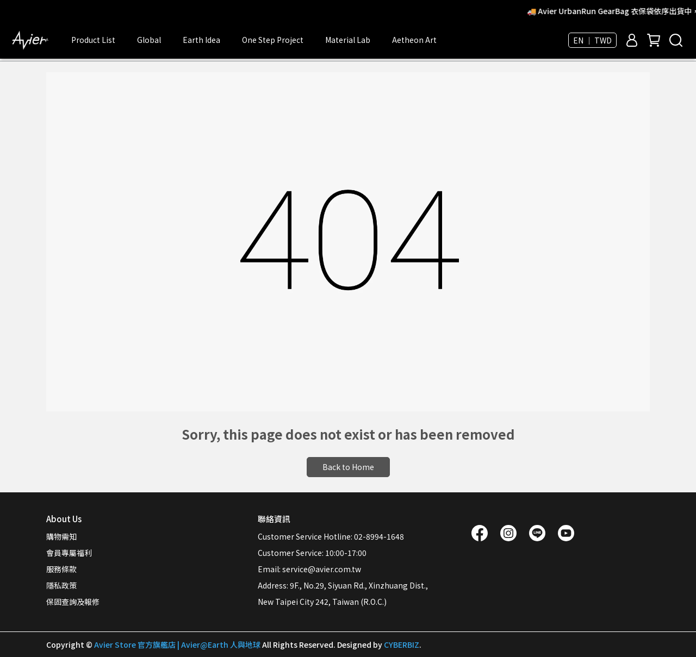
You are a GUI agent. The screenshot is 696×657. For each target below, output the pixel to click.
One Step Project (272, 39)
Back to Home (348, 466)
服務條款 (61, 569)
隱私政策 (61, 585)
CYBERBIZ (401, 644)
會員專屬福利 (69, 552)
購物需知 (61, 536)
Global (149, 39)
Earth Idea (201, 39)
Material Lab (347, 39)
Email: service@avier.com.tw (309, 569)
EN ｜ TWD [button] (592, 40)
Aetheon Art (414, 39)
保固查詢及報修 (73, 601)
